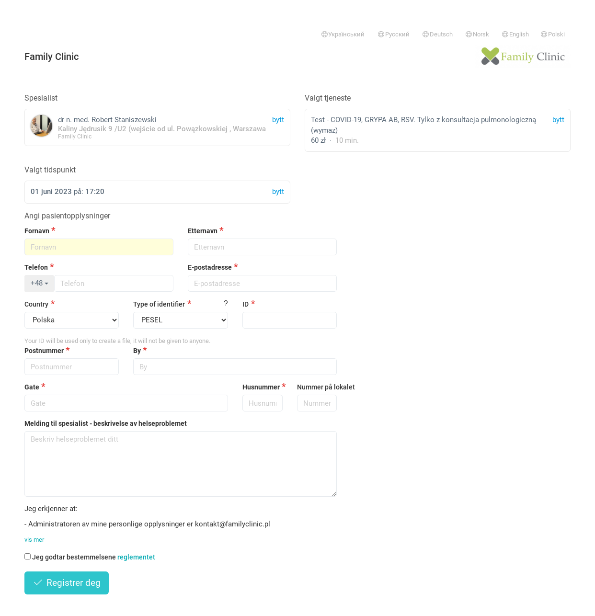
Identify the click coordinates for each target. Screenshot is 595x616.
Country (36, 304)
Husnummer (261, 387)
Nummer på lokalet (317, 387)
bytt (558, 119)
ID (245, 304)
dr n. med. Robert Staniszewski (157, 127)
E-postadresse (210, 267)
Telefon (36, 267)
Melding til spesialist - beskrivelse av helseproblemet (105, 423)
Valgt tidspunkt (50, 169)
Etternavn (202, 231)
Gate (31, 387)
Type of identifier (159, 304)
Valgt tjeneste (328, 98)
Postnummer (44, 350)
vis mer (34, 539)
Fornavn (36, 231)
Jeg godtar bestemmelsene (89, 557)
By (137, 350)
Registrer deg (67, 582)
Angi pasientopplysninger (67, 215)
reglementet (136, 557)
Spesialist (40, 98)
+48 (39, 283)
